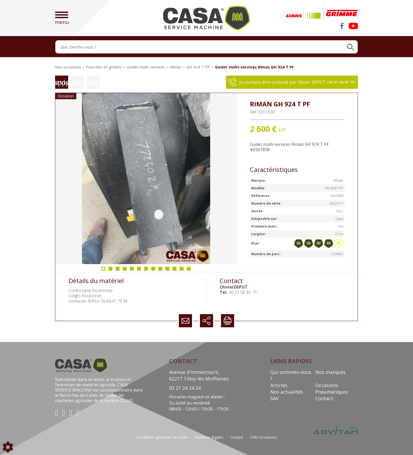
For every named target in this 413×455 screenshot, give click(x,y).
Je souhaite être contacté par (292, 82)
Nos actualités (286, 392)
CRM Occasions (263, 437)
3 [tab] (118, 270)
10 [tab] (168, 270)
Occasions (326, 385)
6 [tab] (139, 270)
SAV (274, 398)
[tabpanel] (146, 178)
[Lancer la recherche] (350, 46)
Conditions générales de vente (162, 437)
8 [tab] (153, 270)
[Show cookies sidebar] (8, 447)
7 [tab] (146, 270)
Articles (278, 385)
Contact (324, 398)
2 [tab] (111, 270)
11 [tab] (176, 270)
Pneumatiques (331, 392)
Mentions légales (208, 437)
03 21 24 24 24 (185, 388)
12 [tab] (183, 270)
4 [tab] (125, 270)
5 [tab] (132, 270)
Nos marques (330, 372)
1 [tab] (103, 270)
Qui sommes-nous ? (290, 375)
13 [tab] (190, 270)
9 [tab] (160, 270)
